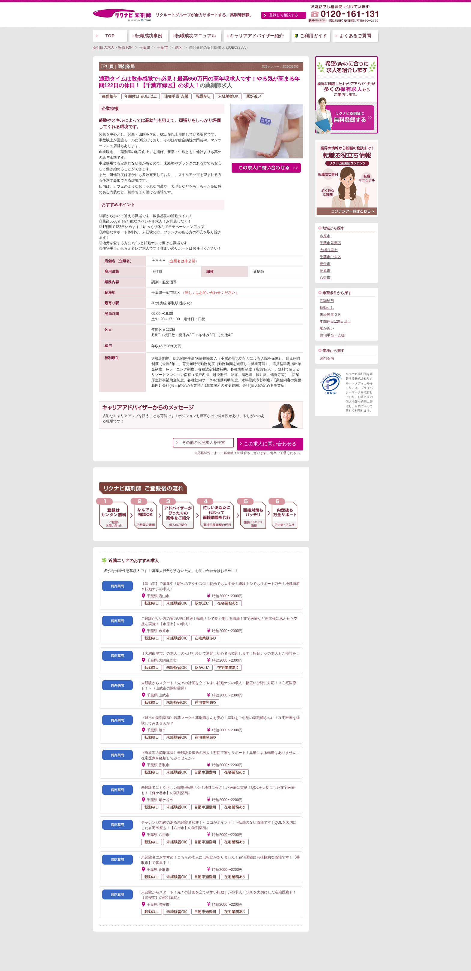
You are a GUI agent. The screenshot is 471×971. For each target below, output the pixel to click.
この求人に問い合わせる (270, 443)
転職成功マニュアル (195, 35)
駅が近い (327, 328)
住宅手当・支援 (332, 335)
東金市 (325, 264)
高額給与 (327, 301)
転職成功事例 (148, 35)
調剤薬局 (327, 358)
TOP (110, 35)
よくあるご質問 (355, 35)
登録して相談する (283, 15)
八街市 (325, 277)
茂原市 (325, 271)
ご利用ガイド (313, 35)
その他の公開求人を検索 (203, 442)
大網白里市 (329, 250)
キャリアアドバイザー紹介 (256, 35)
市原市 (325, 236)
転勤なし (327, 308)
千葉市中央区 (330, 257)
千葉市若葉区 (330, 243)
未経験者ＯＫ (330, 314)
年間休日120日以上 (335, 321)
